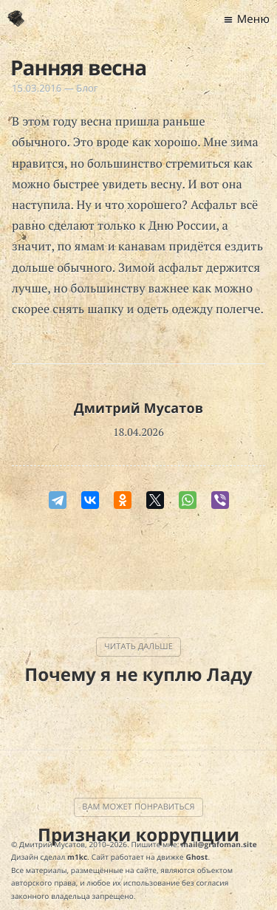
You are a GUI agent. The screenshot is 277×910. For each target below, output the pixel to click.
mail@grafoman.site (219, 844)
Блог (87, 88)
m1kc (77, 857)
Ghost (197, 857)
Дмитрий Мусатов (138, 408)
